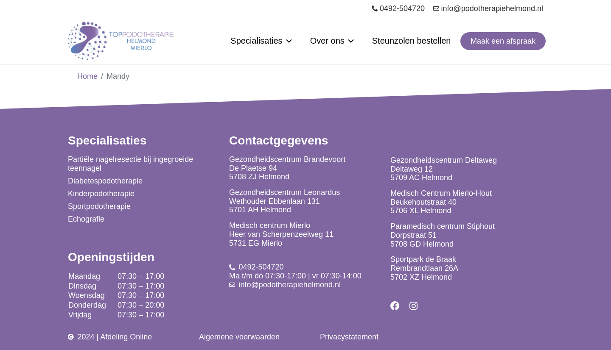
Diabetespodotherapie (105, 181)
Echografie (86, 219)
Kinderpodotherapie (101, 193)
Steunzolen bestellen (411, 40)
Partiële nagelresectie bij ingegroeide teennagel (130, 163)
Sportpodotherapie (99, 206)
